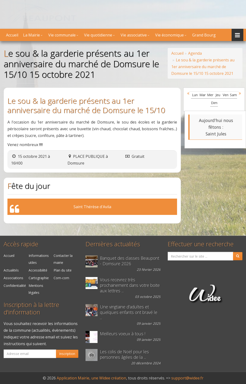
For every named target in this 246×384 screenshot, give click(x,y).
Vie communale (62, 35)
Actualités (11, 270)
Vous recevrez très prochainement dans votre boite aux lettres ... (130, 285)
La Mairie (31, 35)
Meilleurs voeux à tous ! (122, 334)
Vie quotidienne (98, 35)
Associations (13, 278)
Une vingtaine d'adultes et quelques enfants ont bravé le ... (128, 312)
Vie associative (134, 35)
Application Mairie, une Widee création (91, 378)
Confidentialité (15, 285)
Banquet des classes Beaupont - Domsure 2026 (129, 260)
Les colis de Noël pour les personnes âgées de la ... (124, 354)
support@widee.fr (187, 378)
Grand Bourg (204, 35)
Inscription (67, 353)
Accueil (12, 35)
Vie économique (169, 35)
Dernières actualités (113, 244)
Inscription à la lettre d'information (31, 308)
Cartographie (39, 278)
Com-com (61, 278)
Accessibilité (38, 270)
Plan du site (63, 270)
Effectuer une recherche (201, 244)
